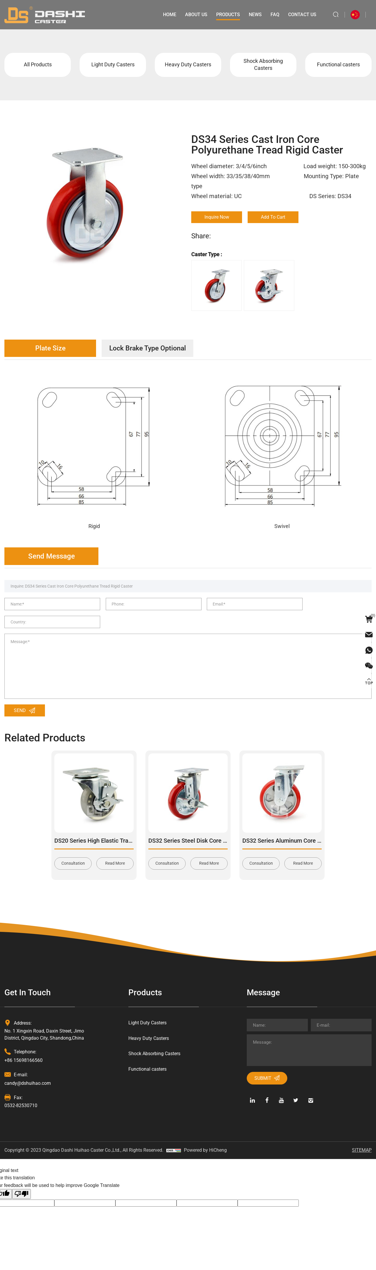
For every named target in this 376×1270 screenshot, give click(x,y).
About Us (195, 14)
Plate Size (51, 349)
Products (227, 14)
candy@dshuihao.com (27, 1070)
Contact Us (302, 14)
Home (169, 14)
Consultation (73, 850)
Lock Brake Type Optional (151, 349)
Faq (274, 14)
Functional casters (338, 65)
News (254, 14)
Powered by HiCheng (205, 1137)
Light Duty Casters (113, 65)
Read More (115, 850)
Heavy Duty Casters (188, 65)
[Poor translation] (21, 1181)
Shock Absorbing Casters (263, 65)
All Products (38, 65)
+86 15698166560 (23, 1047)
